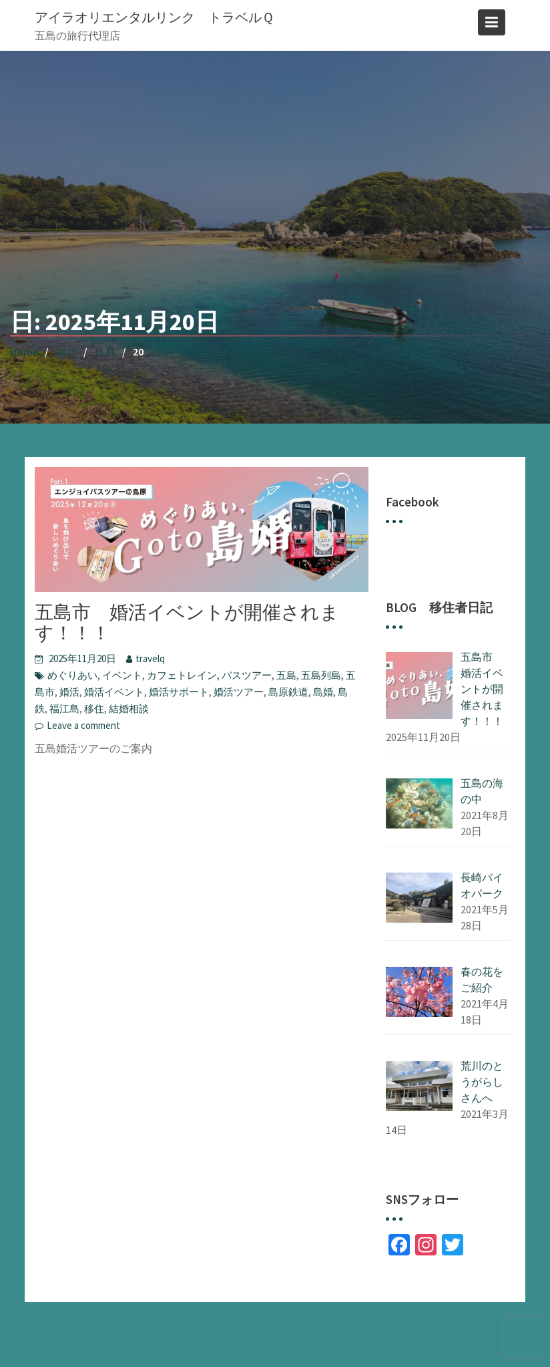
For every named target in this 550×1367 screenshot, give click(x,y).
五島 (286, 675)
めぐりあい (72, 675)
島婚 (323, 692)
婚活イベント (114, 692)
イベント (122, 675)
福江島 (64, 708)
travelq (150, 658)
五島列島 (321, 675)
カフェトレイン (182, 675)
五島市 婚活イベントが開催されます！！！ (187, 622)
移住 (94, 708)
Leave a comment (83, 725)
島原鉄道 (288, 692)
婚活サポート (179, 692)
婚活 (69, 692)
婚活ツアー (239, 692)
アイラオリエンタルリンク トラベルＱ (154, 17)
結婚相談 (129, 708)
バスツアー (247, 675)
